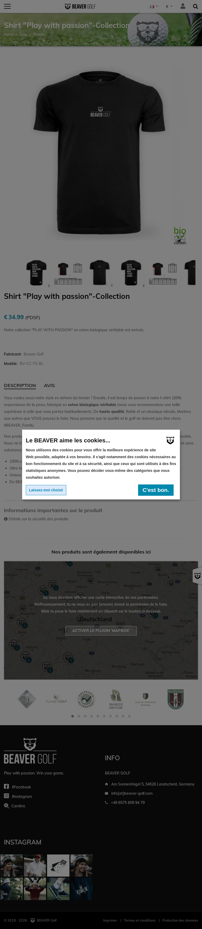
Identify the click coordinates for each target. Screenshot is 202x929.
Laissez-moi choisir (46, 490)
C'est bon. (156, 490)
